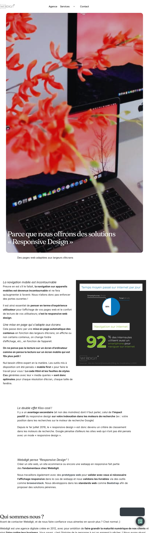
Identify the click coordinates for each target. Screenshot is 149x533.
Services (68, 6)
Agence (53, 6)
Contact (84, 6)
